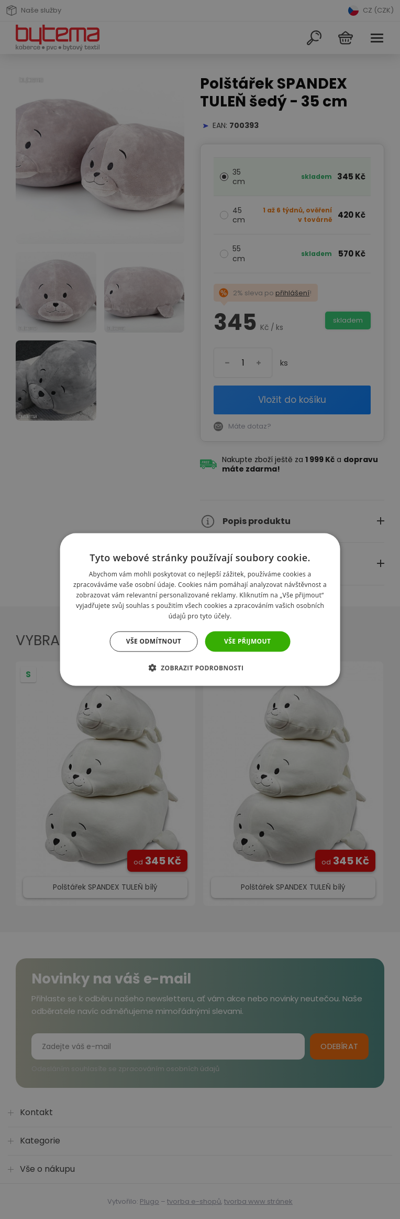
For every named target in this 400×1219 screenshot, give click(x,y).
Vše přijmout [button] (247, 641)
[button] (200, 667)
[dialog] (200, 609)
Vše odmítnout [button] (153, 641)
